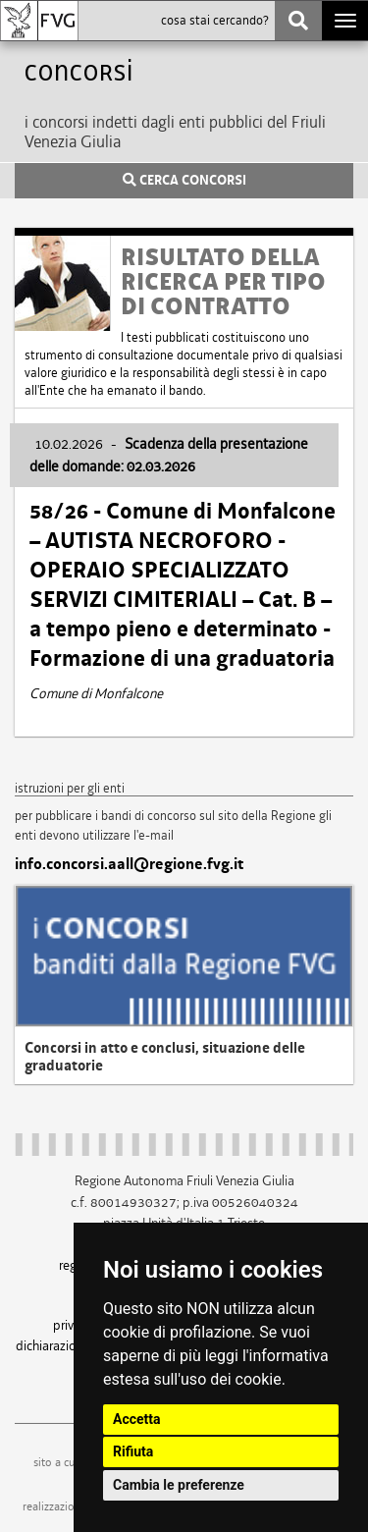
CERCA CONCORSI (184, 181)
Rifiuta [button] (133, 1451)
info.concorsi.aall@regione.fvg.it (129, 864)
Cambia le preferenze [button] (178, 1485)
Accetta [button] (137, 1419)
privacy (72, 1325)
